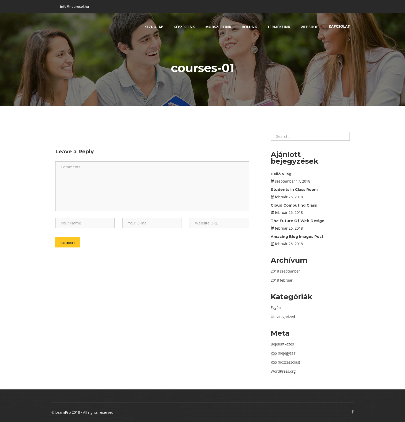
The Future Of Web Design (297, 220)
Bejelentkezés (282, 344)
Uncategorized (283, 316)
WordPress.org (283, 371)
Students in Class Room (294, 189)
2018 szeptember (285, 271)
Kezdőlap (153, 26)
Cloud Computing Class (294, 205)
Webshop (309, 26)
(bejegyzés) (283, 353)
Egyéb (276, 307)
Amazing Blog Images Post (297, 236)
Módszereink (218, 26)
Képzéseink (184, 26)
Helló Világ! (281, 174)
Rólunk (249, 26)
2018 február (282, 280)
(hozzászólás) (285, 362)
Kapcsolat (339, 26)
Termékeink (278, 26)
